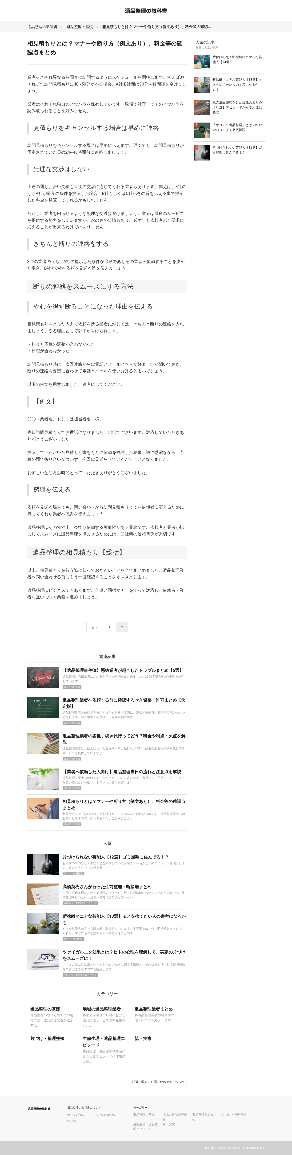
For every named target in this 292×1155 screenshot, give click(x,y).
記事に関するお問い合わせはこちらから (159, 1082)
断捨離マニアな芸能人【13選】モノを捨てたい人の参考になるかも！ (237, 84)
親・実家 (169, 1124)
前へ (94, 627)
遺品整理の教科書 (42, 27)
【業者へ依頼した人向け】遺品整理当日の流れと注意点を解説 (122, 771)
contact (72, 1120)
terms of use (75, 1114)
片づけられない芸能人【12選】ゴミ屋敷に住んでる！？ (116, 857)
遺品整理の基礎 (80, 27)
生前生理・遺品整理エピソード (80, 903)
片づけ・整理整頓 (73, 873)
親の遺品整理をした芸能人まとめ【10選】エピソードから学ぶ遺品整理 (237, 107)
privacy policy (106, 1114)
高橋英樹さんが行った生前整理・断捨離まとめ (107, 886)
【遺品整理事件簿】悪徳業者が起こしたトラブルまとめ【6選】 (123, 670)
